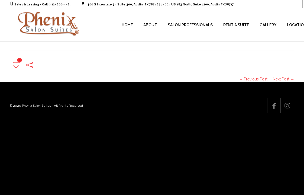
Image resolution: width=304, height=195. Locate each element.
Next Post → (283, 79)
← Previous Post (253, 79)
